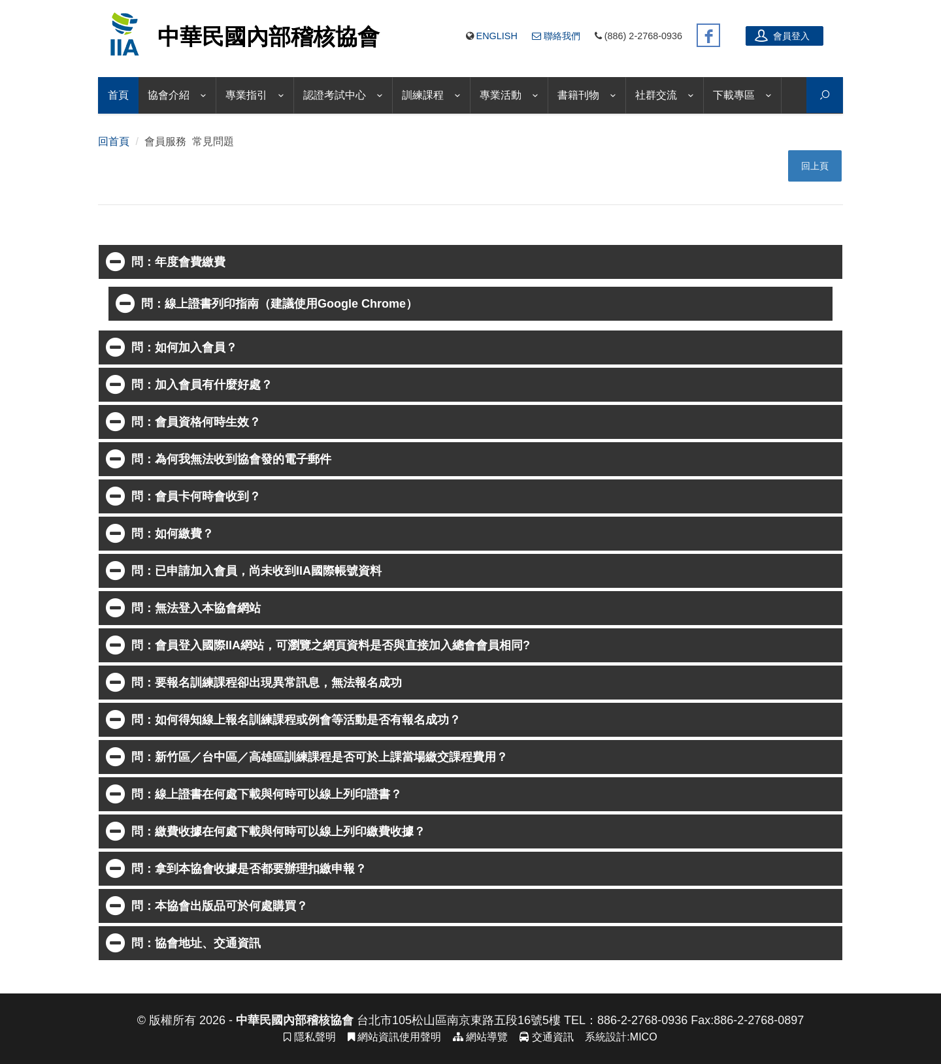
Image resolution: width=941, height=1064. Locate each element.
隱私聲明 (309, 1036)
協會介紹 (169, 95)
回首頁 (113, 141)
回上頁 (815, 166)
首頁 (118, 95)
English (497, 36)
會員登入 (782, 35)
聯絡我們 (556, 36)
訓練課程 (423, 95)
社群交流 (656, 95)
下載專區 (734, 95)
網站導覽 (480, 1036)
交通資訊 (546, 1036)
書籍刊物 (578, 95)
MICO (643, 1036)
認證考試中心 (334, 95)
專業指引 (246, 95)
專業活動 (500, 95)
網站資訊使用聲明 (394, 1036)
